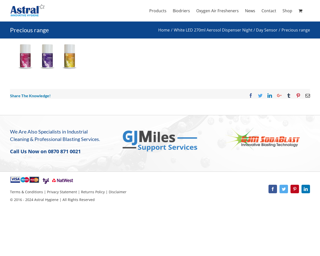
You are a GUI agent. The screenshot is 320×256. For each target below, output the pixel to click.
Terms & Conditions (26, 192)
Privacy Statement (62, 192)
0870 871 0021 (64, 151)
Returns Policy (93, 192)
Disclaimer (117, 192)
